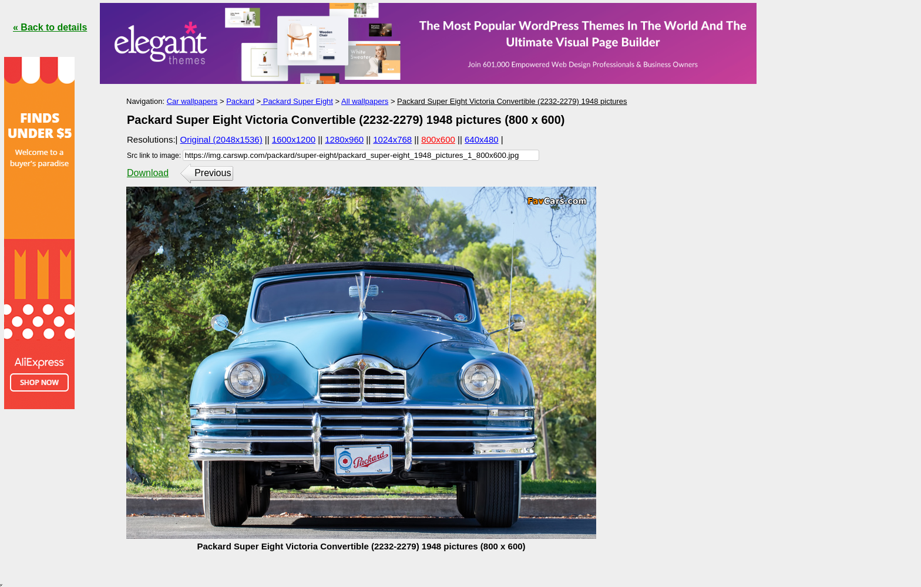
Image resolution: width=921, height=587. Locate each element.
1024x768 (392, 139)
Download (148, 173)
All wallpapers (364, 101)
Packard (240, 101)
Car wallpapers (192, 101)
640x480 (482, 139)
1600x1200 (293, 139)
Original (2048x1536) (221, 139)
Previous (212, 173)
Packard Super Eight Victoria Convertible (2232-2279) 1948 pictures (512, 101)
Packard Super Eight (297, 101)
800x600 (438, 139)
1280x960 (344, 139)
